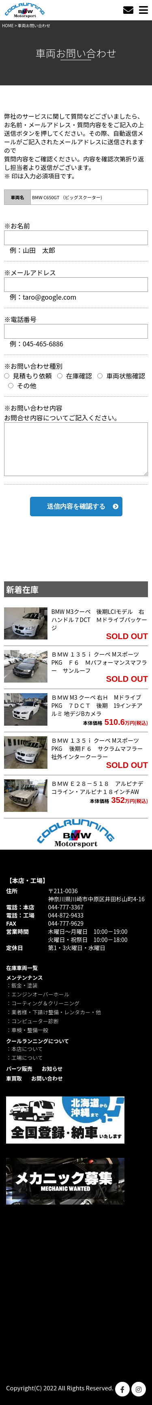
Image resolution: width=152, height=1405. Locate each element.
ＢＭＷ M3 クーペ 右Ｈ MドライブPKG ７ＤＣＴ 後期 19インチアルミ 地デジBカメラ (97, 705)
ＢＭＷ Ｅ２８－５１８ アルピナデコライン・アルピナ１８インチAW (97, 787)
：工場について (24, 1057)
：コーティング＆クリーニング (42, 1003)
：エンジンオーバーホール (37, 994)
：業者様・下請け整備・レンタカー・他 (53, 1012)
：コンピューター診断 (32, 1021)
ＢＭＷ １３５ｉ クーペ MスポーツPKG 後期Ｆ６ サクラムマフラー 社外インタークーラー (100, 748)
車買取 (14, 1078)
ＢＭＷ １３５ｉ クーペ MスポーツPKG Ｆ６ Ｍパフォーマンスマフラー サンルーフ (99, 662)
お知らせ (52, 1068)
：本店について (24, 1049)
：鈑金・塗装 (22, 985)
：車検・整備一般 (27, 1030)
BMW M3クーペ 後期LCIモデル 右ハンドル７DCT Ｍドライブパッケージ (99, 619)
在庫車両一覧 (22, 968)
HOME (8, 25)
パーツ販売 (19, 1068)
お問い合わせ (47, 1078)
